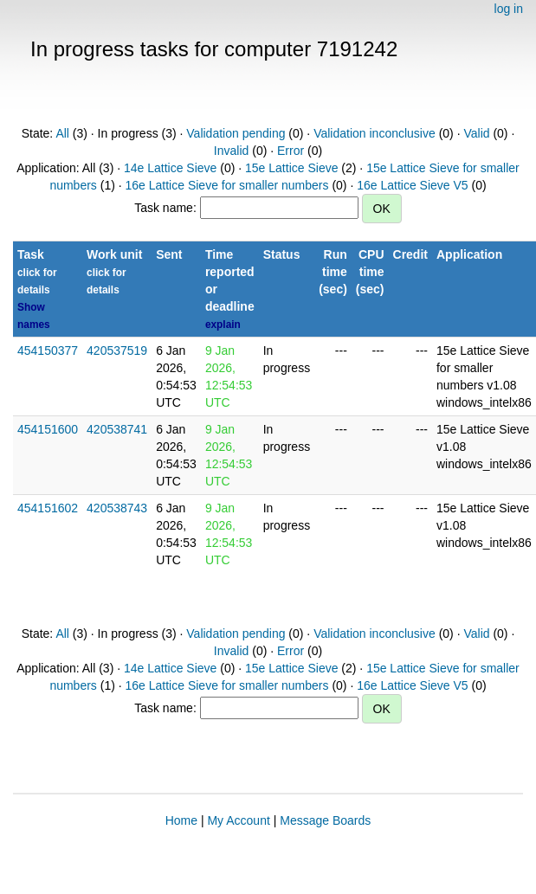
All (62, 133)
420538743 (117, 508)
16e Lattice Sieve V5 (412, 185)
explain (223, 324)
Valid (476, 133)
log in (508, 9)
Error (290, 151)
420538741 (117, 429)
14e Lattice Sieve (170, 168)
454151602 (47, 508)
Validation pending (235, 133)
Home (181, 820)
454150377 (47, 350)
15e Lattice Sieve (291, 168)
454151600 (47, 429)
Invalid (231, 151)
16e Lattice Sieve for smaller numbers (227, 185)
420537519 (117, 350)
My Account (238, 820)
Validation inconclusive (374, 133)
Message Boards (325, 820)
